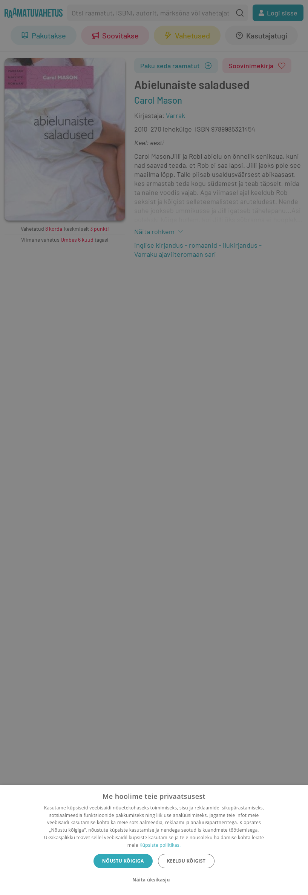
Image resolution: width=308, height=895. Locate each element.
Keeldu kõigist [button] (186, 861)
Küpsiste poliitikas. (160, 845)
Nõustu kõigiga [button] (123, 861)
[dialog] (154, 840)
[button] (154, 880)
